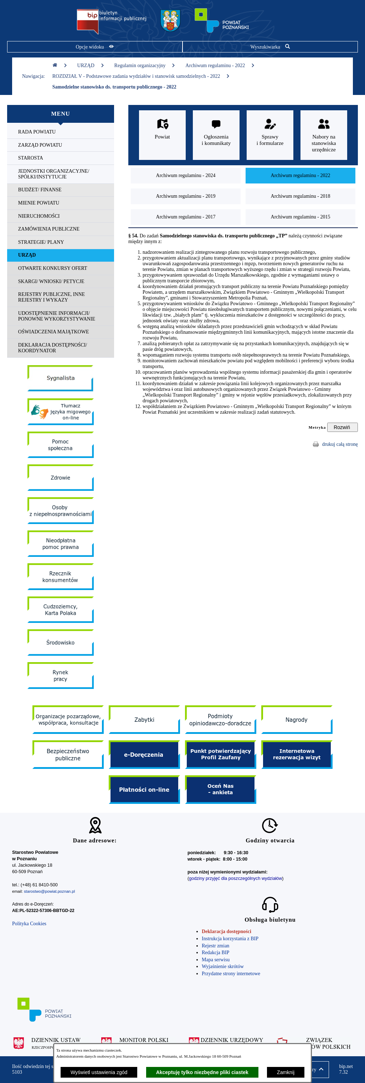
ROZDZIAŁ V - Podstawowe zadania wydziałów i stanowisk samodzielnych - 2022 (141, 76)
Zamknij (285, 1072)
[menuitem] (60, 132)
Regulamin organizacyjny (145, 65)
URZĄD (90, 65)
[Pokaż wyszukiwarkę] (270, 46)
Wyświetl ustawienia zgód (99, 1072)
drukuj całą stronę (340, 444)
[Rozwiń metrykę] (342, 427)
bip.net (346, 1069)
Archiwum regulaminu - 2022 (220, 65)
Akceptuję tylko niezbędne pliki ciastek (202, 1072)
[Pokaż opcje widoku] (94, 46)
